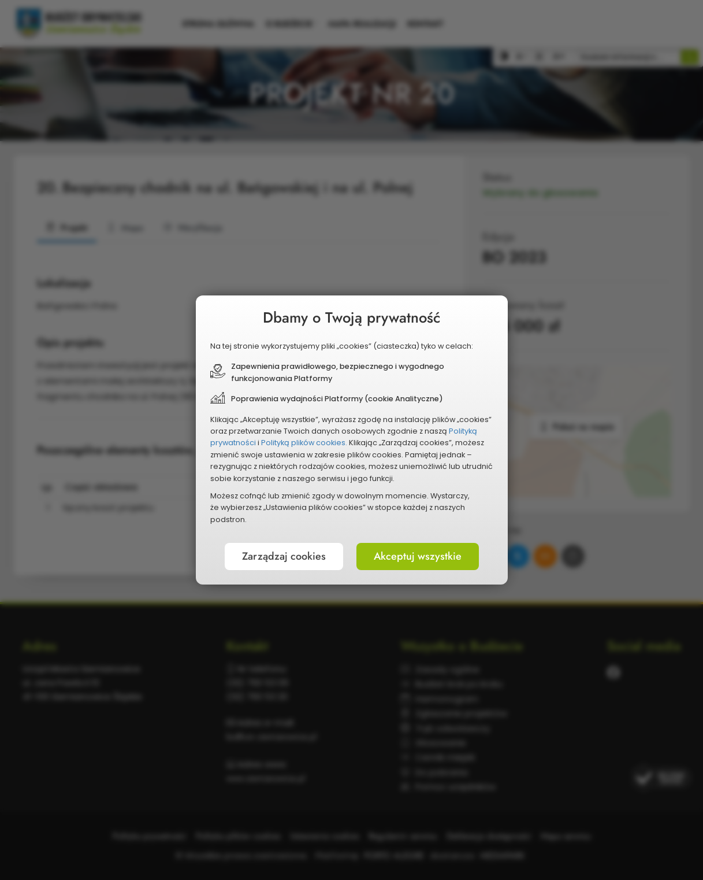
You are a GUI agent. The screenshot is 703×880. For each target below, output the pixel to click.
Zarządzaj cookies (284, 556)
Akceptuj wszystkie (418, 556)
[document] (352, 440)
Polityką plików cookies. (304, 443)
